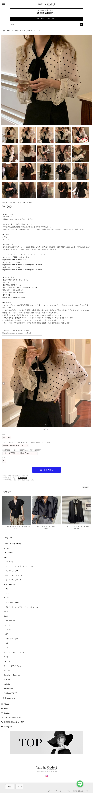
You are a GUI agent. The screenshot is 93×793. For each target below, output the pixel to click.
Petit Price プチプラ (11, 693)
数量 (3, 458)
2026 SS (7, 679)
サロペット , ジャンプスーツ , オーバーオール (21, 607)
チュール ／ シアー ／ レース (14, 652)
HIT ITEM (7, 548)
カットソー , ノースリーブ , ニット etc (19, 566)
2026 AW (7, 684)
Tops (5, 557)
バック (7, 625)
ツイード (7, 661)
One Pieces (8, 598)
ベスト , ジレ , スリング (13, 575)
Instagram (8, 726)
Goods (6, 616)
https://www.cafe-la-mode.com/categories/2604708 (22, 265)
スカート (8, 589)
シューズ (8, 629)
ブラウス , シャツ (11, 571)
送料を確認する (22, 477)
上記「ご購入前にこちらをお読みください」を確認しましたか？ (26, 442)
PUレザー (7, 670)
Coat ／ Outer (8, 552)
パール (6, 648)
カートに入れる (46, 470)
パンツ (7, 593)
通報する (85, 487)
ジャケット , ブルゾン (13, 562)
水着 (7, 643)
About (6, 704)
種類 (3, 434)
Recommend (8, 688)
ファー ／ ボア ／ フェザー (13, 666)
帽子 (7, 634)
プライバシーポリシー (12, 717)
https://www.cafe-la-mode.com (14, 259)
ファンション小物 (11, 639)
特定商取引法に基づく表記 (14, 722)
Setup (6, 611)
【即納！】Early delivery (12, 543)
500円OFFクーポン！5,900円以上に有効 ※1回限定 (21, 450)
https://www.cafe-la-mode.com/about (16, 333)
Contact (7, 713)
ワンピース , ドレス (12, 602)
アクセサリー (10, 620)
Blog (6, 708)
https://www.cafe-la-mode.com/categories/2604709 (22, 270)
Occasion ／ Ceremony (12, 675)
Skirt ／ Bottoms (9, 584)
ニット (6, 657)
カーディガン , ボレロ (13, 580)
